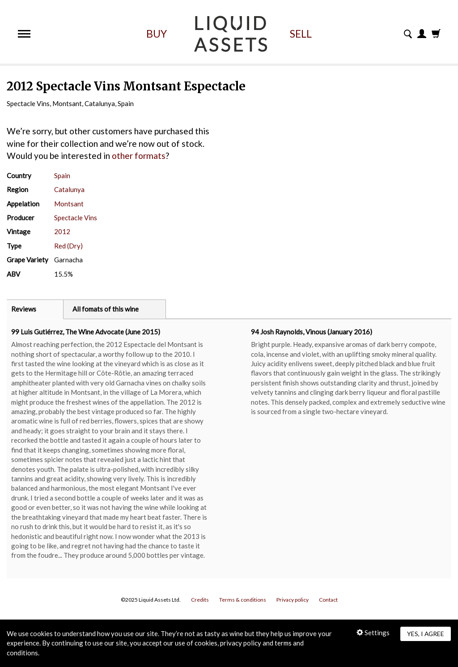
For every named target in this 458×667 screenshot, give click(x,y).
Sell (301, 33)
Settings (373, 633)
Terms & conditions (242, 599)
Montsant (69, 204)
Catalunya (69, 189)
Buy (156, 33)
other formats (138, 155)
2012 (62, 231)
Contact (328, 599)
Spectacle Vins (75, 218)
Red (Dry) (68, 246)
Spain (62, 175)
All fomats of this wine (105, 309)
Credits (200, 599)
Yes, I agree (425, 633)
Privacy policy (292, 599)
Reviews (23, 309)
